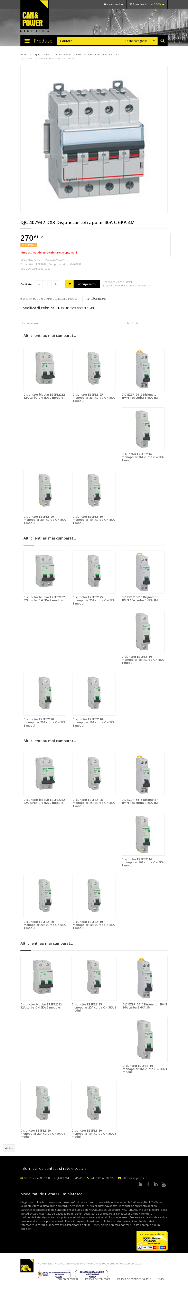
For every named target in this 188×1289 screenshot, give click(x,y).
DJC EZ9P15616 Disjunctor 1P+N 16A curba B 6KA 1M (140, 396)
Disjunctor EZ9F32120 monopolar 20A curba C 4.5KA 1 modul (45, 520)
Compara (98, 299)
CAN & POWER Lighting (34, 16)
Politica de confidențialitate (134, 1279)
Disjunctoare (41, 54)
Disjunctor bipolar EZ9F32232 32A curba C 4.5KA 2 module (44, 396)
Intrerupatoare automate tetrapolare (97, 54)
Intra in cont (113, 4)
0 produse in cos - (147, 4)
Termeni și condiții (67, 1279)
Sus (9, 1148)
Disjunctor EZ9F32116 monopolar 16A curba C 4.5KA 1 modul (143, 457)
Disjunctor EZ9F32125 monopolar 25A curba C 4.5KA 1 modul (94, 398)
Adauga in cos (80, 284)
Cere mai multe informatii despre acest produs (48, 298)
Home (23, 54)
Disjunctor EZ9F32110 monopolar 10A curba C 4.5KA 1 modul (94, 520)
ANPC (161, 1279)
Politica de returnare (98, 1279)
